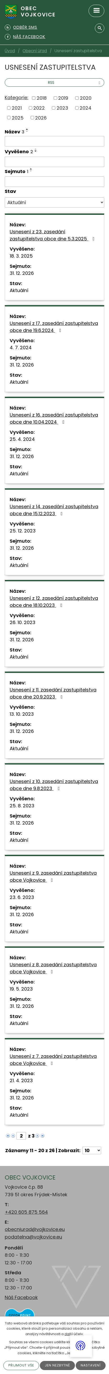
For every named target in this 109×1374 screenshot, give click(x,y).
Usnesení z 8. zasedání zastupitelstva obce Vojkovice (53, 968)
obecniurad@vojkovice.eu (35, 1229)
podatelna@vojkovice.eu (33, 1237)
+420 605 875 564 (26, 1212)
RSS (75, 82)
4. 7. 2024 (21, 347)
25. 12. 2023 (23, 531)
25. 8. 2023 (22, 805)
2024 (85, 108)
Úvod (10, 51)
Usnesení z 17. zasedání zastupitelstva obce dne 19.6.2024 (54, 327)
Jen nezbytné (57, 1365)
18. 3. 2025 (21, 256)
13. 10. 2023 (22, 714)
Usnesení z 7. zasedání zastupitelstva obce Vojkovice (53, 1060)
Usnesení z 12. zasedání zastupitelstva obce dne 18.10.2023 (54, 601)
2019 (63, 98)
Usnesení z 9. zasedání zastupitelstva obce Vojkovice (53, 876)
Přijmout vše (20, 1365)
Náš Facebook (21, 1297)
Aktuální (19, 290)
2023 (62, 108)
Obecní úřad (35, 51)
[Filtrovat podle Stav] (54, 202)
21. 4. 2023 (21, 1080)
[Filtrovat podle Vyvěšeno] (54, 162)
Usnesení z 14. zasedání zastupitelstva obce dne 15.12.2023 (54, 510)
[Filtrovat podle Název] (54, 141)
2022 (39, 108)
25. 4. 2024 (22, 439)
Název (14, 131)
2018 (42, 98)
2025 (18, 117)
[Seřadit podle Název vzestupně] (27, 129)
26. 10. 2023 (22, 622)
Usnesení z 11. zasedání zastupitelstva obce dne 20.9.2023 (53, 693)
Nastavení (91, 1365)
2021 (17, 108)
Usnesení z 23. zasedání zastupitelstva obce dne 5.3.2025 (53, 235)
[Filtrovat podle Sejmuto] (54, 181)
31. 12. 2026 (22, 273)
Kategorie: (16, 97)
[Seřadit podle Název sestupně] (27, 131)
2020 (85, 98)
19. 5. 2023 (21, 989)
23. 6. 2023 (22, 897)
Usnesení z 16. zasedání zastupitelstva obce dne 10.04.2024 (54, 418)
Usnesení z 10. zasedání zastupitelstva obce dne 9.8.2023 (54, 785)
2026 (41, 117)
